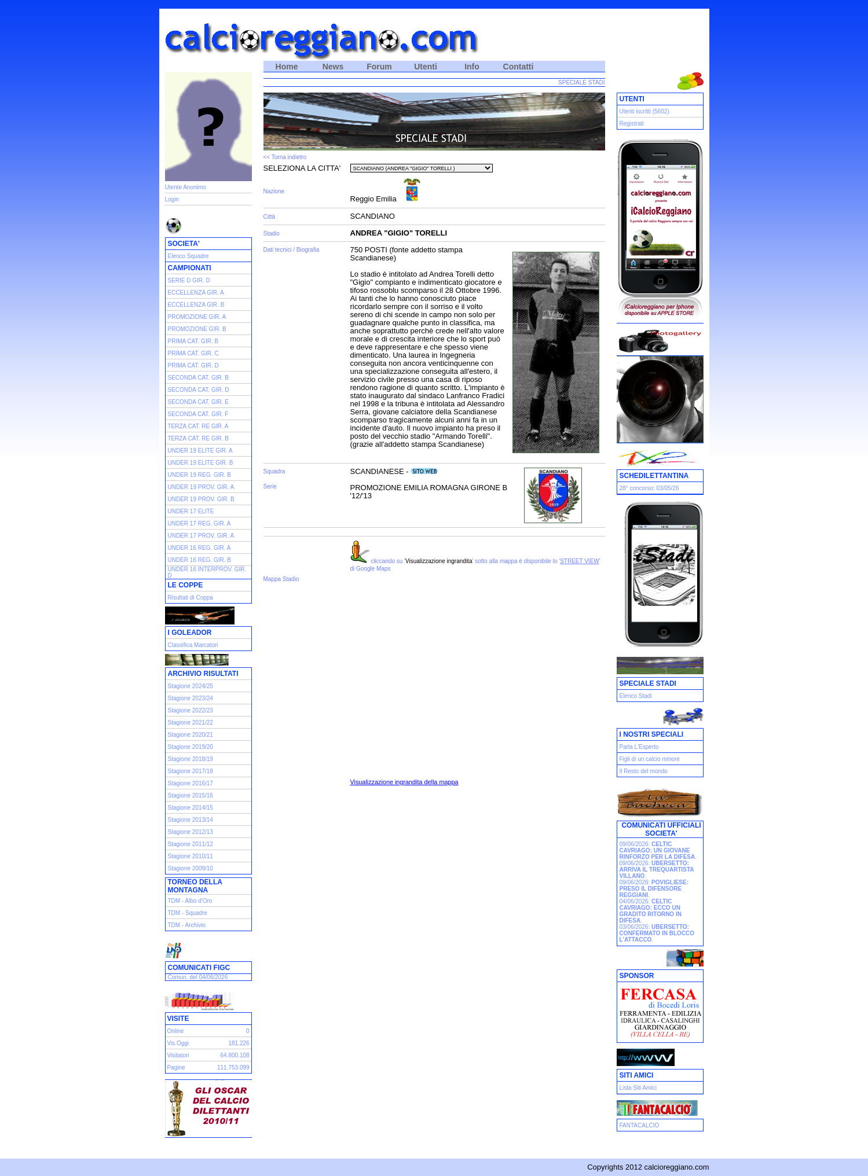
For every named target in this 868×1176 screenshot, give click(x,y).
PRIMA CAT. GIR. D (193, 365)
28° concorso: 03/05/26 (649, 488)
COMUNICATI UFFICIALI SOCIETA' (661, 829)
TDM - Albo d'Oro (190, 901)
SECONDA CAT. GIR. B (198, 377)
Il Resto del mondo (644, 771)
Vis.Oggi (178, 1043)
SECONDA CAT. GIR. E (198, 402)
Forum (379, 66)
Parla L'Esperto (639, 747)
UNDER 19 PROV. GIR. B (201, 499)
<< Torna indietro (285, 157)
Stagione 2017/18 (190, 771)
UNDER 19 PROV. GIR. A (201, 487)
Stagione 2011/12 (190, 844)
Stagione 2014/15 (190, 807)
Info (471, 66)
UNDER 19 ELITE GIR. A (200, 450)
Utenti (425, 66)
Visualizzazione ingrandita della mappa (404, 781)
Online (175, 1031)
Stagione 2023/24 (190, 698)
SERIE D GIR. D (189, 280)
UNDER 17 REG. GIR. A (199, 523)
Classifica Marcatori (193, 645)
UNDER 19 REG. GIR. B (199, 475)
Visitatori (178, 1055)
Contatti (518, 66)
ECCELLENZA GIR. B (196, 305)
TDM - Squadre (187, 913)
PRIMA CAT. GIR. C (193, 353)
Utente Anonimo (185, 187)
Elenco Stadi (636, 696)
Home (287, 66)
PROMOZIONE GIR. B (197, 329)
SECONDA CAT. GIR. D (198, 390)
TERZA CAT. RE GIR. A (198, 426)
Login (172, 199)
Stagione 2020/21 (190, 735)
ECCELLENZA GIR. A (196, 292)
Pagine (176, 1067)
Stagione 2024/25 (190, 686)
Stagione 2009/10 (190, 868)
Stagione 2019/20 (190, 747)
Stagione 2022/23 (190, 710)
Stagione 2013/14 (190, 820)
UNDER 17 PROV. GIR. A (201, 535)
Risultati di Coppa (190, 597)
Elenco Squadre (188, 256)
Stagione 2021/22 (190, 722)
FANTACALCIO (640, 1125)
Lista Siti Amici (638, 1088)
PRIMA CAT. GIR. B (193, 341)
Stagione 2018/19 (190, 759)
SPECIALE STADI (581, 82)
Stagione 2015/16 (190, 795)
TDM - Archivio (187, 925)
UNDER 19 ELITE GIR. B (200, 463)
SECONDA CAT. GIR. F (198, 414)
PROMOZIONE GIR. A (197, 317)
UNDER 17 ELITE (191, 511)
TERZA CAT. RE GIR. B (198, 438)
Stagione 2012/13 (190, 832)
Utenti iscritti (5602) (644, 111)
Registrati (632, 123)
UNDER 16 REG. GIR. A (199, 548)
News (333, 66)
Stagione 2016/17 (190, 783)
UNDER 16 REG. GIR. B (199, 560)
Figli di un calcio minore (650, 759)
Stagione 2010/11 (190, 856)
